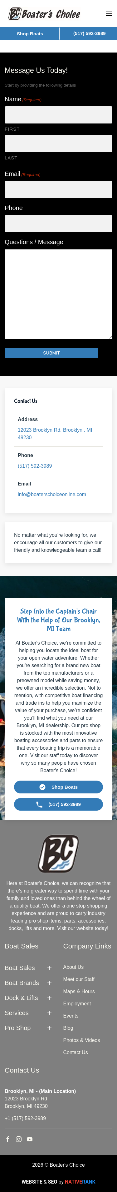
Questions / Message (34, 242)
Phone (14, 207)
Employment (77, 1003)
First (12, 129)
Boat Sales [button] (20, 967)
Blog (68, 1028)
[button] (109, 14)
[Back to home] (44, 13)
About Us (73, 967)
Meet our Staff (79, 979)
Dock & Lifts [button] (21, 997)
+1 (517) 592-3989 (25, 1118)
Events (71, 1015)
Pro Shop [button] (18, 1027)
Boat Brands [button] (22, 982)
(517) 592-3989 (35, 466)
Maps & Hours (79, 991)
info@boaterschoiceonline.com (52, 494)
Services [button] (17, 1012)
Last (11, 157)
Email (23, 174)
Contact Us (75, 1052)
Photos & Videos (81, 1040)
